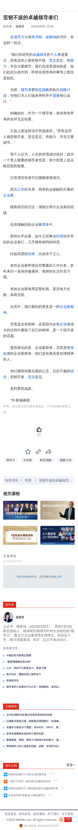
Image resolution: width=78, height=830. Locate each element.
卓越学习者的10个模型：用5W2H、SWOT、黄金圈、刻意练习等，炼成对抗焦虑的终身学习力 (34, 727)
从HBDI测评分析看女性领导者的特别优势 (29, 714)
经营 (59, 236)
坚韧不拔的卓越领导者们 (57, 480)
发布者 (9, 604)
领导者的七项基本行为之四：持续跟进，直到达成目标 (34, 686)
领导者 (26, 90)
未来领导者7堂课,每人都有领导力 (27, 795)
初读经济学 (12, 680)
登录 (21, 576)
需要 (56, 96)
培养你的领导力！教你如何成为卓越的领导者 (33, 788)
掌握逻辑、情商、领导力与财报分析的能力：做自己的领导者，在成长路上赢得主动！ (34, 739)
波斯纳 (51, 37)
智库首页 (10, 814)
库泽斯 (36, 37)
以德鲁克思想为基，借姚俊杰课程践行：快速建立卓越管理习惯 (34, 721)
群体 (45, 225)
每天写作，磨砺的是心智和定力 (23, 674)
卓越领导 (40, 55)
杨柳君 (20, 26)
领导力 (19, 37)
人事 (57, 55)
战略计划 (65, 460)
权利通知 (39, 814)
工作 (20, 189)
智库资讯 (11, 480)
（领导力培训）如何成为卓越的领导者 (30, 781)
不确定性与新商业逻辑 (18, 655)
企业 (63, 324)
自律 (31, 254)
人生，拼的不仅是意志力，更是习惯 (26, 668)
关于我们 (53, 814)
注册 (59, 576)
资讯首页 (25, 814)
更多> (70, 765)
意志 (52, 60)
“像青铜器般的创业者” (18, 661)
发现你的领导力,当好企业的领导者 (28, 774)
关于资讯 (67, 814)
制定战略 (42, 90)
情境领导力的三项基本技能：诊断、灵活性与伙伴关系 (34, 746)
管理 (28, 480)
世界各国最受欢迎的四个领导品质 (25, 733)
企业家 (8, 195)
